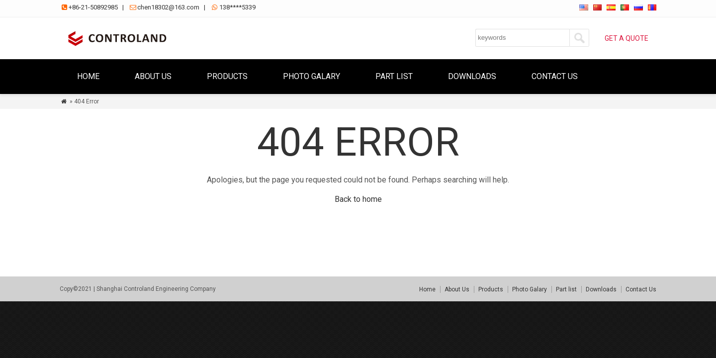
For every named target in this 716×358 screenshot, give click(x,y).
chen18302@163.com (168, 7)
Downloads (472, 76)
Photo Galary (311, 76)
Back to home (358, 199)
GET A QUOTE (626, 38)
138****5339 (237, 7)
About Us (153, 76)
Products (227, 76)
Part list (394, 76)
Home (88, 76)
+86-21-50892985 (93, 7)
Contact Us (555, 76)
